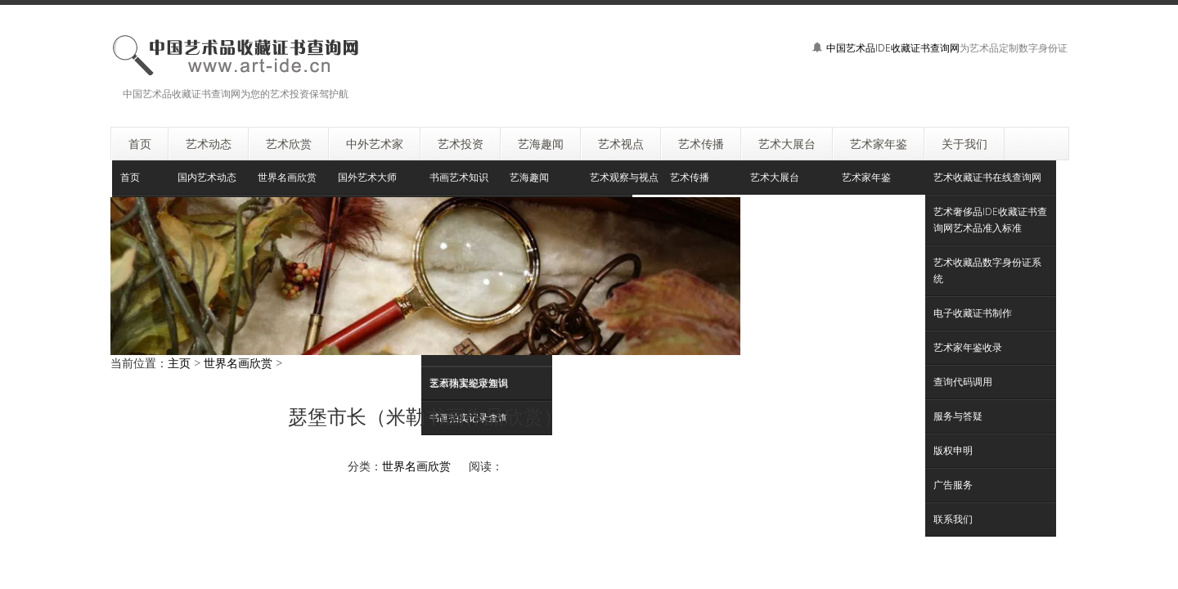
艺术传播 (689, 177)
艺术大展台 (774, 177)
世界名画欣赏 (287, 177)
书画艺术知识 (458, 177)
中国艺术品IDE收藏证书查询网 (893, 48)
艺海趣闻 (529, 177)
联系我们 (953, 519)
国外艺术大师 (367, 177)
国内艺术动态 (207, 177)
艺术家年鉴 (866, 177)
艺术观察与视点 (624, 177)
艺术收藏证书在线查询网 (987, 177)
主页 (179, 363)
